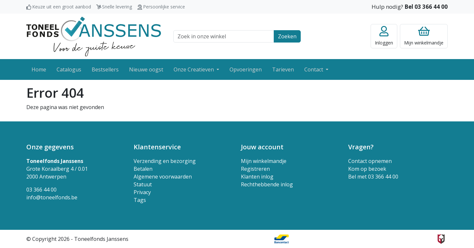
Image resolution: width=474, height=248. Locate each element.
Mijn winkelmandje (263, 161)
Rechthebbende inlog (267, 184)
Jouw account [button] (262, 147)
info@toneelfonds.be (51, 197)
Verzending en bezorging (165, 161)
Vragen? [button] (361, 147)
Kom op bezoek (367, 168)
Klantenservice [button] (157, 147)
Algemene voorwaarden (163, 176)
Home (39, 69)
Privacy (142, 192)
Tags (140, 200)
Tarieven (283, 69)
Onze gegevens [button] (50, 147)
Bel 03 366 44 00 (426, 6)
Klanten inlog (257, 176)
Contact (314, 69)
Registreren (255, 168)
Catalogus (69, 69)
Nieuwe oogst (146, 69)
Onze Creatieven (194, 69)
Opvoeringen (246, 69)
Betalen (143, 168)
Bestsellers (105, 69)
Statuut (143, 184)
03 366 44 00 (41, 189)
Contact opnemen (370, 161)
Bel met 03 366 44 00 (373, 176)
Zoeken (287, 36)
